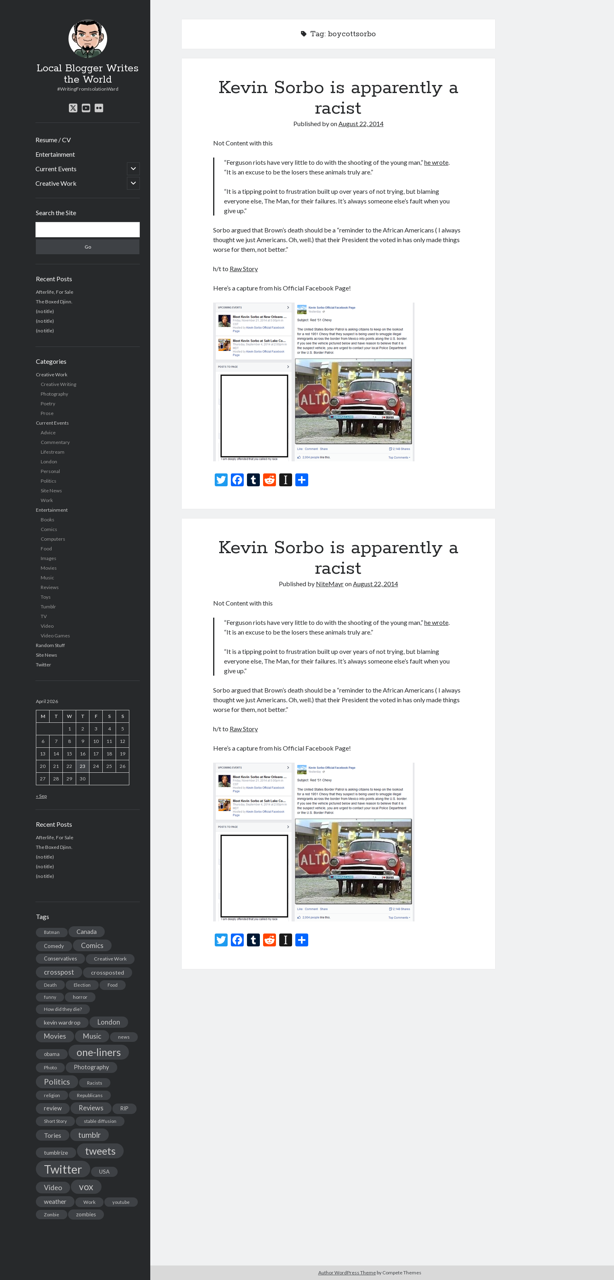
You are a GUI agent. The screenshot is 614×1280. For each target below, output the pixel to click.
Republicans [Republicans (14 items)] (90, 1095)
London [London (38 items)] (108, 1022)
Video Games (55, 636)
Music (47, 578)
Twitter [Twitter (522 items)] (63, 1169)
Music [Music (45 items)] (92, 1036)
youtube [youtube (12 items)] (121, 1202)
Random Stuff (50, 645)
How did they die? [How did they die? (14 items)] (63, 1009)
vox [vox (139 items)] (86, 1186)
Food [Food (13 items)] (113, 984)
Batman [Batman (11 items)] (52, 932)
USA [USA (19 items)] (104, 1171)
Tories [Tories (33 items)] (52, 1135)
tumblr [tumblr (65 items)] (89, 1134)
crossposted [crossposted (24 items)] (107, 972)
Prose (47, 413)
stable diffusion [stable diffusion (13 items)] (100, 1121)
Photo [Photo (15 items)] (50, 1067)
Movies (49, 568)
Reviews (50, 587)
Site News (51, 491)
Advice (48, 432)
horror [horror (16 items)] (80, 997)
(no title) (45, 311)
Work (47, 500)
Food (46, 549)
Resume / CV (53, 139)
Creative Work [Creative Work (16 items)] (110, 959)
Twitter (43, 665)
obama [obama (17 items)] (52, 1054)
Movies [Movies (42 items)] (55, 1036)
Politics (48, 481)
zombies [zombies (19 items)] (86, 1214)
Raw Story (244, 268)
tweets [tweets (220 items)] (100, 1151)
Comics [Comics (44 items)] (92, 945)
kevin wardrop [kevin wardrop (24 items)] (62, 1022)
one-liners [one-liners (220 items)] (99, 1052)
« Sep (41, 796)
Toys (46, 597)
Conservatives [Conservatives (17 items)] (60, 958)
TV (44, 616)
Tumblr (48, 607)
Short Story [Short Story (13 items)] (55, 1121)
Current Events (56, 168)
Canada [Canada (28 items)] (87, 931)
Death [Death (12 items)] (50, 984)
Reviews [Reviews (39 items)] (91, 1108)
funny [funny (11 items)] (50, 997)
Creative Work (56, 183)
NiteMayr (330, 583)
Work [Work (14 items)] (89, 1202)
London (49, 461)
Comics (49, 529)
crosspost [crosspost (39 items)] (59, 972)
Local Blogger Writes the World (88, 74)
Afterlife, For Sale (54, 292)
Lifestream (52, 452)
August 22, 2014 (361, 123)
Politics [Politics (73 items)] (57, 1081)
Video (47, 626)
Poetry (48, 403)
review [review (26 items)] (53, 1108)
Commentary (55, 442)
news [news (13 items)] (124, 1036)
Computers (53, 539)
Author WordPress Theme (347, 1273)
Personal (50, 471)
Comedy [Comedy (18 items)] (54, 946)
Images (48, 558)
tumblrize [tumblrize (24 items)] (56, 1152)
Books (47, 520)
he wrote (436, 162)
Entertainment (55, 154)
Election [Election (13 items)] (82, 984)
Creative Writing (58, 384)
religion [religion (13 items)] (52, 1095)
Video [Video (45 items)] (53, 1187)
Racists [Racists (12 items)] (94, 1082)
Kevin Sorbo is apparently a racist (338, 98)
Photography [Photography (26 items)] (91, 1067)
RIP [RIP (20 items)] (124, 1108)
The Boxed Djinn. (54, 302)
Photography (54, 394)
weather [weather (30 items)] (55, 1201)
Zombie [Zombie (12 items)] (51, 1214)
